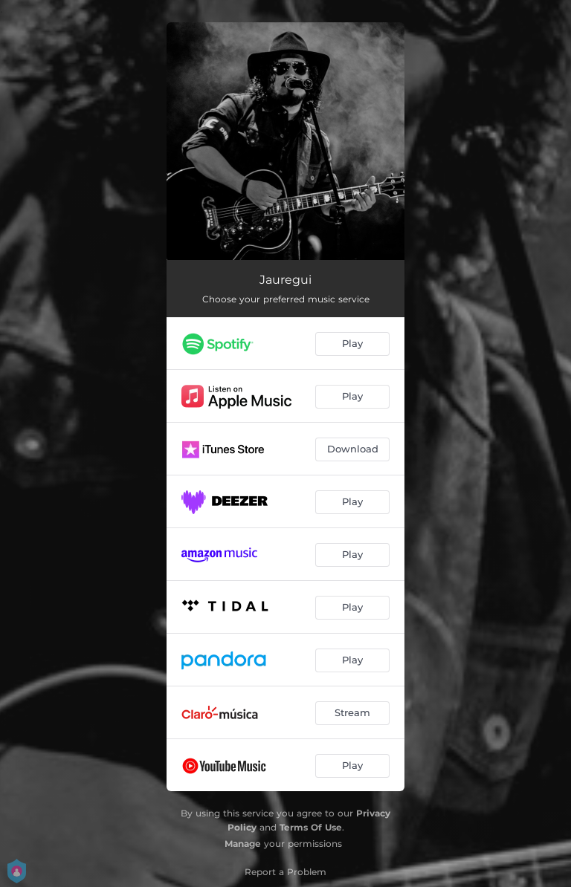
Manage (243, 843)
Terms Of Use (311, 827)
